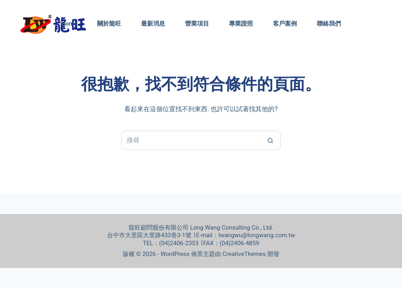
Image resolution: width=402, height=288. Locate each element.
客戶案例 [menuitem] (285, 23)
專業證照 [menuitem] (241, 23)
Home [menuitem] (69, 23)
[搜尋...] (191, 140)
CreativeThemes (244, 254)
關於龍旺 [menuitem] (109, 23)
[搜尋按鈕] (271, 140)
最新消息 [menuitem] (153, 23)
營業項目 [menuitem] (197, 23)
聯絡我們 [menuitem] (329, 23)
